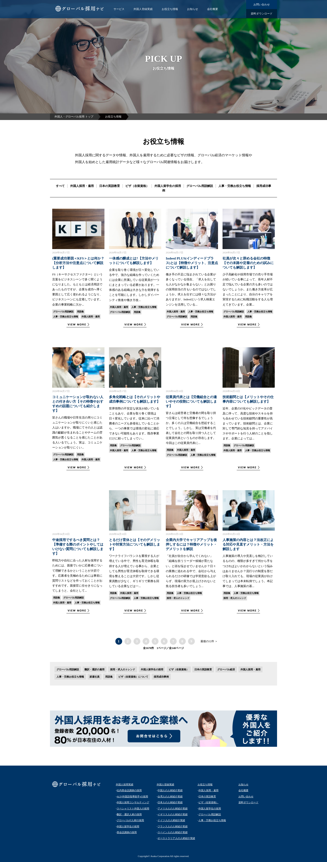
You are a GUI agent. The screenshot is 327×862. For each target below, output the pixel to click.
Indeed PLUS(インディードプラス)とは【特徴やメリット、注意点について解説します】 (192, 263)
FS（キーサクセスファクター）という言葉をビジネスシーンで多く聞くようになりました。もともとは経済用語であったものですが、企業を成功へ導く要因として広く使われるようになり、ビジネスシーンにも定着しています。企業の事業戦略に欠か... (77, 289)
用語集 (80, 311)
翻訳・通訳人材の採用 (129, 814)
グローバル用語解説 (199, 186)
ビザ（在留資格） (137, 186)
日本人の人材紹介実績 (170, 802)
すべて (60, 186)
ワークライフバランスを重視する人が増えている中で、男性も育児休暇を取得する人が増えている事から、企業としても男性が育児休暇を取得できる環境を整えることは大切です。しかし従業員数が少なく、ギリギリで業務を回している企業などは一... (134, 571)
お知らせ (192, 9)
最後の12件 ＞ (209, 641)
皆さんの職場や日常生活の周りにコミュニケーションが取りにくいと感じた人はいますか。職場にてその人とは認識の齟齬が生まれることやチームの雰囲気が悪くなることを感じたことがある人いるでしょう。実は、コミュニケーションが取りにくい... (77, 432)
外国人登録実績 (143, 9)
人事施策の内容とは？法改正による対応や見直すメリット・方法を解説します (248, 544)
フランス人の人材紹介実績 (173, 826)
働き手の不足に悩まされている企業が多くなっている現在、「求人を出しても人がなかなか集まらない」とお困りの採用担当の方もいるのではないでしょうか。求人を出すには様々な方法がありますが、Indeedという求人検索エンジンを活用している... (191, 289)
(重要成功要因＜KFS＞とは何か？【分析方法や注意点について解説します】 (78, 263)
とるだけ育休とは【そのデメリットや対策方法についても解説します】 (134, 544)
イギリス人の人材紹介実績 (173, 814)
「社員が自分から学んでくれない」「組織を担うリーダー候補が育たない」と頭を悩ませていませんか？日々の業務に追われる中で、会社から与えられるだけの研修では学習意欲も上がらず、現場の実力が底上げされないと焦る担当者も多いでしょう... (191, 571)
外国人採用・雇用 (82, 186)
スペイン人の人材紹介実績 (173, 832)
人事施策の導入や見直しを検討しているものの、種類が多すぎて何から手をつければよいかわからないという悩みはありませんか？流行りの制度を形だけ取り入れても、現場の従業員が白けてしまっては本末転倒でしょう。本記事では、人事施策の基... (248, 571)
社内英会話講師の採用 (129, 790)
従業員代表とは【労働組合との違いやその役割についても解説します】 (191, 401)
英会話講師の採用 (127, 832)
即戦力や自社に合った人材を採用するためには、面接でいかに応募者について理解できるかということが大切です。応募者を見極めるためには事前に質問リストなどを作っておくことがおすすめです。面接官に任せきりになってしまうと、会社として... (77, 575)
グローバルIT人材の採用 (130, 820)
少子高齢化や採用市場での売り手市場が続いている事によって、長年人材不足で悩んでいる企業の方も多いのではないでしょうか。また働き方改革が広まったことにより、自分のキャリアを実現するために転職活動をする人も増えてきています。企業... (248, 289)
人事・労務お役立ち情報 (234, 186)
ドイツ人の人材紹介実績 (171, 820)
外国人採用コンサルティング (133, 802)
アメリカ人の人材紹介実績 (173, 808)
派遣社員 (94, 676)
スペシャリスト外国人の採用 (133, 808)
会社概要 (212, 9)
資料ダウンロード (261, 13)
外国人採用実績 (124, 784)
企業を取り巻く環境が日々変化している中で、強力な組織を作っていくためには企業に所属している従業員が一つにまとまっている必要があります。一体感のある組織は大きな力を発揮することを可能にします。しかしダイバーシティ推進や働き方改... (134, 285)
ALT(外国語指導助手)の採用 (132, 796)
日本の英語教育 (109, 186)
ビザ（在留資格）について (133, 676)
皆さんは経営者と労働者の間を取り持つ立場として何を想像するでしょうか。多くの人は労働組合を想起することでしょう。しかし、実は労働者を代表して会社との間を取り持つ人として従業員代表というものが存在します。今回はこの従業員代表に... (191, 428)
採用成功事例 (161, 676)
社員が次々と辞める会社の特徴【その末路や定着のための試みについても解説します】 (248, 263)
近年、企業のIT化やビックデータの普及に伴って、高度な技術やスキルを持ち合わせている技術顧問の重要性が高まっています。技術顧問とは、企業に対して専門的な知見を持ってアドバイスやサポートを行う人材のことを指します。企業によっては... (248, 423)
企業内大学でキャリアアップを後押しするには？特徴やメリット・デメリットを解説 (191, 544)
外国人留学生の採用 (167, 186)
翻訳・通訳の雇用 (94, 669)
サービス (119, 9)
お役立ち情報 (170, 9)
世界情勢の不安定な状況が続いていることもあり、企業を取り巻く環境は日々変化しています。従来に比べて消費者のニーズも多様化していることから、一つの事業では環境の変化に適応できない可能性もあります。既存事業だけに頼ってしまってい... (134, 423)
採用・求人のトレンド (178, 598)
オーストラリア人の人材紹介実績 (176, 838)
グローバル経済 (226, 669)
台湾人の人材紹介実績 (170, 796)
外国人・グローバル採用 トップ (73, 116)
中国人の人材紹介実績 (170, 790)
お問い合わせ (261, 4)
